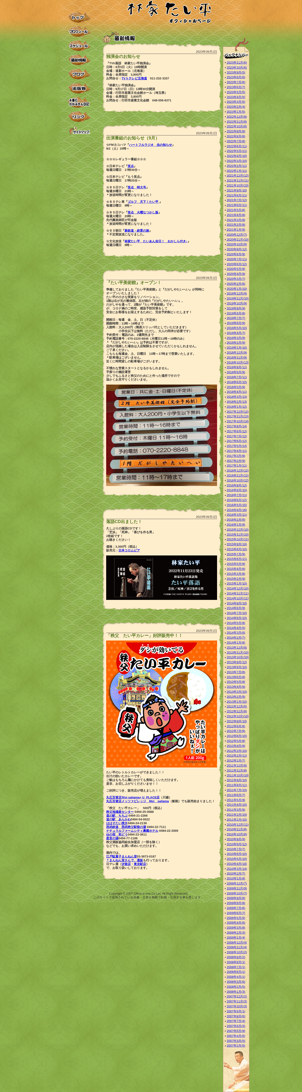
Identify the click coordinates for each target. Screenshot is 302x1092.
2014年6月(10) (237, 618)
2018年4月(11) (237, 392)
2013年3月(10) (237, 691)
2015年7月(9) (236, 554)
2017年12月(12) (238, 411)
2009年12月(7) (237, 883)
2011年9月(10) (237, 780)
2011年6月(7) (236, 795)
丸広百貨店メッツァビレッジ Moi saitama (137, 801)
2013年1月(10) (237, 701)
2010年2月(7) (236, 873)
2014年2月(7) (236, 637)
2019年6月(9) (236, 323)
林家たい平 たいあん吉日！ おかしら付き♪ (156, 241)
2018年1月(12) (237, 406)
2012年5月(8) (236, 741)
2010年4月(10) (237, 864)
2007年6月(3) (236, 1026)
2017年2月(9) (236, 461)
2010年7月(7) (236, 849)
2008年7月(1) (236, 967)
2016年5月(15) (237, 505)
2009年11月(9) (237, 888)
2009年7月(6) (236, 908)
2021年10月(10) (238, 185)
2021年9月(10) (237, 190)
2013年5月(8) (236, 682)
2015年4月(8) (236, 569)
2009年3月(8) (236, 927)
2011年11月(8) (237, 770)
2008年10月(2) (237, 952)
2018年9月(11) (237, 367)
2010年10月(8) (237, 834)
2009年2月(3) (236, 932)
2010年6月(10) (237, 854)
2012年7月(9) (236, 731)
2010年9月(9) (236, 839)
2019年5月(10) (237, 328)
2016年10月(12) (238, 480)
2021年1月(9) (236, 229)
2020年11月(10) (238, 239)
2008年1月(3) (236, 991)
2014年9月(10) (237, 603)
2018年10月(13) (238, 362)
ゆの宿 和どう (117, 834)
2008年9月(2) (236, 957)
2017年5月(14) (237, 446)
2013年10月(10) (238, 657)
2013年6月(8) (236, 677)
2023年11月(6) (237, 62)
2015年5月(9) (236, 564)
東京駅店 (140, 864)
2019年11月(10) (238, 298)
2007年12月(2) (237, 996)
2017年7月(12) (237, 436)
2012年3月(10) (237, 751)
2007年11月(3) (237, 1001)
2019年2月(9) (236, 342)
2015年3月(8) (236, 574)
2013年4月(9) (236, 687)
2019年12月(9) (237, 293)
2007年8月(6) (236, 1016)
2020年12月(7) (237, 234)
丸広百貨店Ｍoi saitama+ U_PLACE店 (132, 797)
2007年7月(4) (236, 1021)
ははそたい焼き (117, 823)
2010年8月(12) (237, 844)
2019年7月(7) (236, 318)
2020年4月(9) (236, 274)
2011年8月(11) (237, 785)
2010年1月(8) (236, 878)
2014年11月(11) (238, 593)
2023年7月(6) (236, 82)
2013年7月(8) (236, 672)
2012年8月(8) (236, 726)
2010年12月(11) (238, 824)
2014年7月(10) (237, 613)
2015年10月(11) (238, 539)
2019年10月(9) (237, 303)
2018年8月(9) (236, 372)
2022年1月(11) (237, 171)
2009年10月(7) (237, 893)
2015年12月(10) (238, 529)
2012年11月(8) (237, 711)
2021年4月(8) (236, 215)
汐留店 (126, 864)
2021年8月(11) (237, 195)
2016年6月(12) (237, 500)
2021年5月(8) (236, 210)
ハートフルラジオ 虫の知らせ (150, 145)
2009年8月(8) (236, 903)
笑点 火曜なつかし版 (143, 212)
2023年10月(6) (237, 67)
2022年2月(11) (237, 166)
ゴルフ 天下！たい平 (143, 202)
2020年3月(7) (236, 279)
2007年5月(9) (236, 1031)
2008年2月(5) (236, 986)
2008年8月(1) (236, 962)
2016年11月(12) (238, 475)
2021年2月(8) (236, 224)
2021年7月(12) (237, 200)
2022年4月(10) (237, 156)
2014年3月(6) (236, 632)
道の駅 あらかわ (118, 819)
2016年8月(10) (237, 490)
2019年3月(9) (236, 338)
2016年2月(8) (236, 519)
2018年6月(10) (237, 382)
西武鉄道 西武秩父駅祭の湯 (126, 827)
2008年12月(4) (237, 942)
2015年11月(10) (238, 534)
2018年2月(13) (237, 401)
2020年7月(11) (237, 259)
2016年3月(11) (237, 514)
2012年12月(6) (237, 706)
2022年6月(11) (237, 146)
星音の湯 (112, 838)
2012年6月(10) (237, 736)
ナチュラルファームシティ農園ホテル (132, 830)
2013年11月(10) (238, 652)
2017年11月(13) (238, 416)
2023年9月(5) (236, 72)
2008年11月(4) (237, 947)
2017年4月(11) (237, 451)
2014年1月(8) (236, 642)
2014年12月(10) (238, 588)
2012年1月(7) (236, 760)
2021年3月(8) (236, 220)
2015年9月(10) (237, 544)
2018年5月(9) (236, 387)
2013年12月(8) (237, 647)
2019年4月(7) (236, 333)
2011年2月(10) (237, 814)
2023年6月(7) (236, 87)
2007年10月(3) (237, 1006)
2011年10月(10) (238, 775)
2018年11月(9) (237, 357)
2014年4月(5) (236, 628)
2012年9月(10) (237, 721)
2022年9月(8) (236, 131)
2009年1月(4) (236, 937)
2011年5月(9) (236, 800)
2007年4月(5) (236, 1036)
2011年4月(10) (237, 804)
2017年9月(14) (237, 426)
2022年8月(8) (236, 136)
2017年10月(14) (238, 421)
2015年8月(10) (237, 549)
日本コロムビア (129, 550)
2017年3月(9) (236, 456)
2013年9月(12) (237, 662)
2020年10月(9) (237, 244)
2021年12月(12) (238, 175)
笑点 (131, 166)
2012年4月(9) (236, 746)
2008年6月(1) (236, 972)
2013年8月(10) (237, 667)
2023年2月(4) (236, 106)
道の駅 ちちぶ (117, 815)
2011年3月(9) (236, 809)
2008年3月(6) (236, 982)
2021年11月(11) (238, 180)
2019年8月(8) (236, 313)
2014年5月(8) (236, 623)
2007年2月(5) (236, 1045)
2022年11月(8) (237, 121)
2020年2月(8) (236, 284)
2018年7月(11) (237, 377)
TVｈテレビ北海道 (134, 78)
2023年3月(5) (236, 102)
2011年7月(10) (237, 790)
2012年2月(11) (237, 755)
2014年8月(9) (236, 608)
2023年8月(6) (236, 77)
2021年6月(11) (237, 205)
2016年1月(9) (236, 524)
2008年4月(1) (236, 977)
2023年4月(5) (236, 97)
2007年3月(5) (236, 1041)
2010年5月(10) (237, 859)
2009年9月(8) (236, 898)
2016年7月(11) (237, 495)
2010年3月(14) (237, 869)
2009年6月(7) (236, 913)
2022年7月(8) (236, 141)
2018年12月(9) (237, 352)
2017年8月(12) (237, 431)
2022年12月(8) (237, 116)
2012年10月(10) (238, 716)
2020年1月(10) (237, 288)
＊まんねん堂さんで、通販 (124, 860)
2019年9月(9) (236, 308)
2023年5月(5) (236, 92)
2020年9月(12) (237, 249)
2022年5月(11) (237, 151)
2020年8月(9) (236, 254)
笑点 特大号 (137, 187)
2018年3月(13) (237, 397)
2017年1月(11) (237, 465)
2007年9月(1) (236, 1011)
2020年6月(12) (237, 264)
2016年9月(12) (237, 485)
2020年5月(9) (236, 269)
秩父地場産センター (120, 812)
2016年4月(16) (237, 510)
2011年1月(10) (237, 819)
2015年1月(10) (237, 583)
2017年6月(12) (237, 441)
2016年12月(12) (238, 470)
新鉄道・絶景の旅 (137, 230)
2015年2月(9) (236, 579)
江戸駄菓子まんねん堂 (121, 856)
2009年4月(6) (236, 922)
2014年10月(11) (238, 598)
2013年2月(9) (236, 696)
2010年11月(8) (237, 829)
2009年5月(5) (236, 918)
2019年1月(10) (237, 347)
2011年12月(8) (237, 765)
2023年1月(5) (236, 111)
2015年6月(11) (237, 559)
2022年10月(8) (237, 126)
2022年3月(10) (237, 161)
